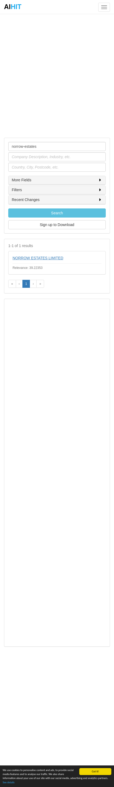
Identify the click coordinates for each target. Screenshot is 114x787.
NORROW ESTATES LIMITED (38, 258)
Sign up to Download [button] (57, 225)
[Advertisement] (57, 75)
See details (8, 782)
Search (57, 213)
